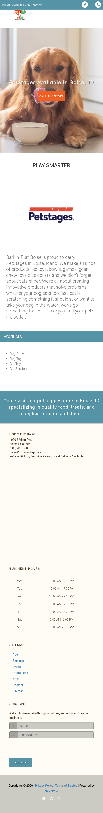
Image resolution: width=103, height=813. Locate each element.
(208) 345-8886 (19, 448)
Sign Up (21, 762)
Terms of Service (66, 785)
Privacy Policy (44, 785)
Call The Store (51, 96)
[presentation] (31, 746)
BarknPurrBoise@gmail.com (27, 452)
